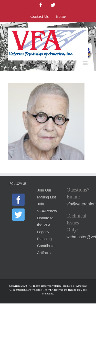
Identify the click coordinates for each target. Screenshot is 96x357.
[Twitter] (18, 214)
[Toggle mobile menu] (85, 63)
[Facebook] (18, 200)
